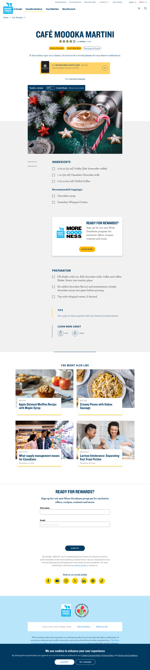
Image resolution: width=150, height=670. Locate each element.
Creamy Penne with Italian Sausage (96, 406)
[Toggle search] (145, 9)
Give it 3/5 (67, 41)
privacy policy (80, 565)
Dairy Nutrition (83, 626)
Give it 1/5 (60, 41)
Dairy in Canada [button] (25, 8)
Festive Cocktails (57, 48)
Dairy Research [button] (84, 8)
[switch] (65, 88)
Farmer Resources (75, 2)
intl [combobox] (143, 2)
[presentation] (75, 536)
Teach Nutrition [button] (65, 8)
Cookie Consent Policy (91, 655)
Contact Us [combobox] (103, 2)
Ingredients (32, 161)
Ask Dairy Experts (60, 2)
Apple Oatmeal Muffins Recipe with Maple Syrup (37, 406)
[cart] (139, 9)
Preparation (32, 166)
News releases (117, 2)
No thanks (86, 662)
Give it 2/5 (64, 41)
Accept (65, 662)
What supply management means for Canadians (39, 457)
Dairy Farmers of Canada (8, 8)
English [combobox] (131, 2)
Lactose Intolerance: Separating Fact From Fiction (99, 457)
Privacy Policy (107, 655)
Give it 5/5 (74, 41)
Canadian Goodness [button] (45, 8)
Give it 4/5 (71, 41)
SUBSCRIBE (87, 249)
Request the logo (90, 2)
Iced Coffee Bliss (74, 48)
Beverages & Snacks (92, 48)
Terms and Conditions (128, 655)
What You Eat (102, 626)
